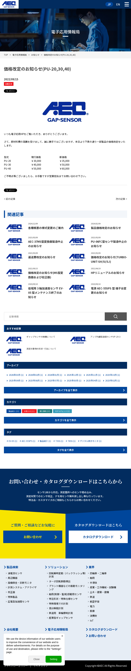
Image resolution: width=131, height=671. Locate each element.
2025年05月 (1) (74, 380)
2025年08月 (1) (35, 380)
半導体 (93, 582)
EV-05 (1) (13, 441)
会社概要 (12, 629)
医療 (92, 611)
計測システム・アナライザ (22, 587)
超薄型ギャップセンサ (61, 617)
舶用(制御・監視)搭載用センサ (65, 594)
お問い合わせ (33, 537)
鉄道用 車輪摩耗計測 (61, 613)
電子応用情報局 (58, 629)
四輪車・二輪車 (98, 573)
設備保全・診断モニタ (20, 582)
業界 (91, 567)
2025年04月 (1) (93, 380)
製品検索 (12, 567)
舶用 (92, 578)
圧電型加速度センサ (18, 601)
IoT (92, 620)
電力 (92, 606)
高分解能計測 (56, 608)
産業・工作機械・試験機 (103, 587)
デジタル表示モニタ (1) (90, 441)
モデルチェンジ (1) (62, 411)
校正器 (11, 592)
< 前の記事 (9, 199)
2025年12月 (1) (74, 374)
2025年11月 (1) (93, 374)
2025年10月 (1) (112, 374)
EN (118, 4)
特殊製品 (12, 597)
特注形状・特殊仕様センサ (63, 598)
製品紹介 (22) (14, 411)
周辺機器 (12, 578)
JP (109, 4)
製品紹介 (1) (45, 441)
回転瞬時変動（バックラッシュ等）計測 (67, 575)
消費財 (93, 615)
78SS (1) (72, 441)
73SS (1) (59, 441)
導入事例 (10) (45, 411)
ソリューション (58, 567)
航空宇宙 (94, 601)
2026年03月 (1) (16, 374)
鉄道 (92, 597)
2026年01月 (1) (54, 374)
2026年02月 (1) (35, 374)
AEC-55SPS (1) (28, 441)
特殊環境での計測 (58, 603)
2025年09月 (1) (16, 380)
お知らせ (8, 84)
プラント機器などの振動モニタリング (67, 587)
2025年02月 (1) (112, 380)
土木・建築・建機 (99, 592)
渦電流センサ (15, 573)
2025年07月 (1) (54, 380)
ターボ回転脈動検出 (59, 581)
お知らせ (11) (29, 411)
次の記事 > (121, 199)
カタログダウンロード (98, 537)
